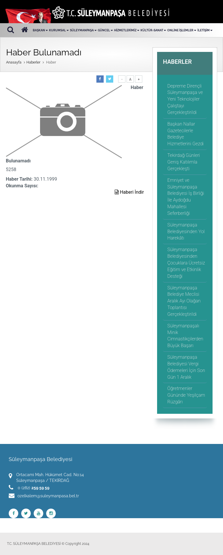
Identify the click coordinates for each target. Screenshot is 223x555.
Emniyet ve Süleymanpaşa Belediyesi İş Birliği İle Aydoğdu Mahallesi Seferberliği (185, 196)
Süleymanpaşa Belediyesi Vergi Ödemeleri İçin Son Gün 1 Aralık (186, 367)
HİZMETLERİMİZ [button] (126, 30)
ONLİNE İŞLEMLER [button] (181, 30)
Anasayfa (13, 62)
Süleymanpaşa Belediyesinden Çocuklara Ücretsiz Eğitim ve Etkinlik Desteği (186, 263)
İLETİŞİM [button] (205, 30)
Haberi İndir (129, 192)
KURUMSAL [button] (59, 30)
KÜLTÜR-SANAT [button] (153, 30)
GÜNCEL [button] (105, 30)
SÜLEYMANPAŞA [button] (83, 30)
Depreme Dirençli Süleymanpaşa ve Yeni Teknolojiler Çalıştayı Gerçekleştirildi (185, 99)
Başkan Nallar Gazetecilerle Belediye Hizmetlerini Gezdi (185, 134)
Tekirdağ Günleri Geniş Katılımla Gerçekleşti (183, 162)
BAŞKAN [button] (40, 30)
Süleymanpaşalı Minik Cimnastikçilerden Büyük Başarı (185, 336)
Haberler (33, 62)
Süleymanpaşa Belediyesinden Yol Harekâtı (185, 231)
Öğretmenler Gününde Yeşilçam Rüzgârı (186, 395)
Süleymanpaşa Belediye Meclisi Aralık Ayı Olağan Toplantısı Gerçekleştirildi (183, 301)
